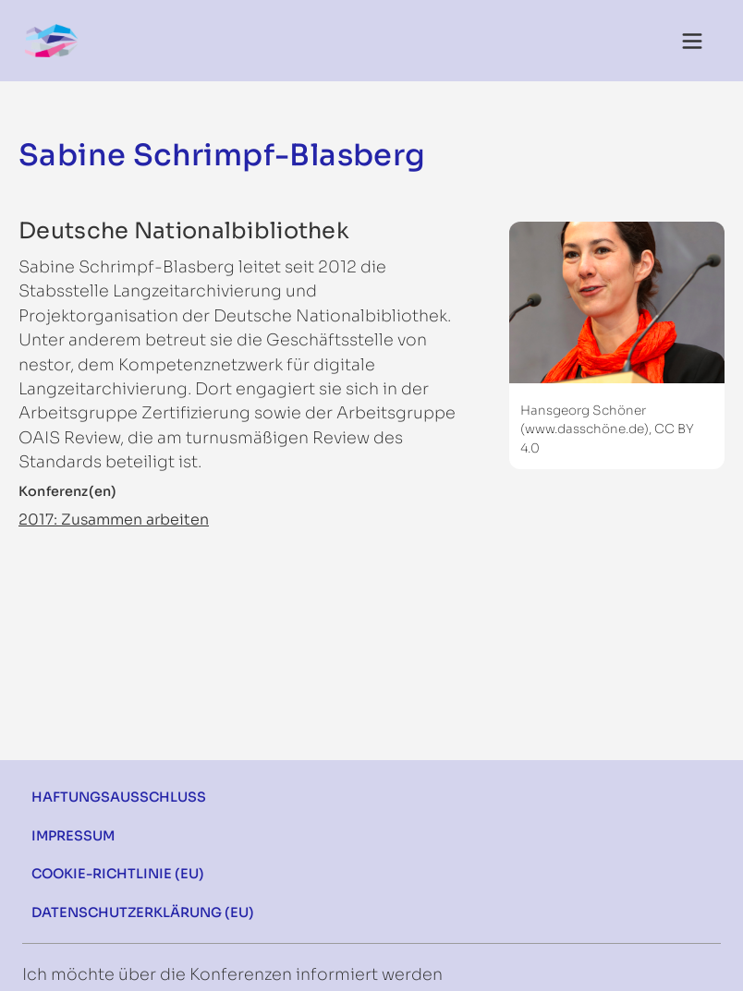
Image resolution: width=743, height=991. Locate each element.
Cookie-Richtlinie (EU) (117, 873)
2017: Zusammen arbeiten (113, 519)
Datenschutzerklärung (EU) (142, 912)
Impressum (73, 836)
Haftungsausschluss (118, 797)
